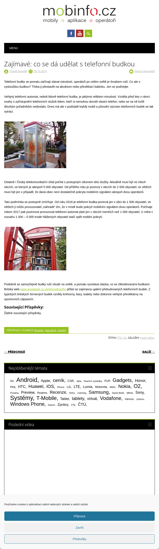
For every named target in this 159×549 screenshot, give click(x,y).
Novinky (38, 330)
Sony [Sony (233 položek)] (139, 392)
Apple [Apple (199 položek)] (45, 381)
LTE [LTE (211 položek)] (77, 387)
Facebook (71, 33)
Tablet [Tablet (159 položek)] (64, 399)
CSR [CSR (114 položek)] (70, 381)
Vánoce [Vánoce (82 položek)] (129, 399)
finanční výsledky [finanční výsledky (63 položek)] (93, 381)
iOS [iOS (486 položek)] (50, 386)
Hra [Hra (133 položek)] (12, 387)
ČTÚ (119, 338)
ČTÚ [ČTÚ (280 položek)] (82, 404)
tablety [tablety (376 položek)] (78, 398)
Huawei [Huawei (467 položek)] (36, 386)
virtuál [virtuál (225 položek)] (92, 399)
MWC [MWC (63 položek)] (113, 387)
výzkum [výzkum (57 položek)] (140, 399)
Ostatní (62, 330)
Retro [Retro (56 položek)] (72, 393)
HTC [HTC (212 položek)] (21, 387)
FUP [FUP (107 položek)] (107, 381)
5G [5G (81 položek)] (12, 381)
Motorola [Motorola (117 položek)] (101, 387)
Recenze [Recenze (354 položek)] (58, 392)
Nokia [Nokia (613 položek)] (124, 386)
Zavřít (79, 527)
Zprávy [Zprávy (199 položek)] (63, 404)
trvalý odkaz (147, 338)
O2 (124, 338)
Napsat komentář (144, 71)
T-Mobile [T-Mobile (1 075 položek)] (46, 398)
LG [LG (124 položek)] (69, 387)
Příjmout (79, 516)
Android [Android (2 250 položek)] (26, 379)
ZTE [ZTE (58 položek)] (73, 405)
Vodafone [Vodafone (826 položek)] (110, 398)
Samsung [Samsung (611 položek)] (99, 392)
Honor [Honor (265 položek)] (140, 380)
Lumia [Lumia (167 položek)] (87, 387)
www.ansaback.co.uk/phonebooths (43, 289)
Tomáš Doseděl (18, 71)
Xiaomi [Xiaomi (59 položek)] (51, 405)
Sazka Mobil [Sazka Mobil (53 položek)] (118, 393)
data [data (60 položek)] (79, 381)
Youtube (79, 33)
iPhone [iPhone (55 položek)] (60, 387)
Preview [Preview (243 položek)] (27, 392)
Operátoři (50, 330)
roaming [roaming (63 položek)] (81, 393)
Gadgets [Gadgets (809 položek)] (122, 380)
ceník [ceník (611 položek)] (58, 380)
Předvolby (80, 539)
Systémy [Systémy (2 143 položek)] (21, 398)
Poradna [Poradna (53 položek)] (14, 393)
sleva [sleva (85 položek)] (129, 392)
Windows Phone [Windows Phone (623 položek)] (27, 404)
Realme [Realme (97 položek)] (42, 392)
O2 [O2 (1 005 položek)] (137, 386)
